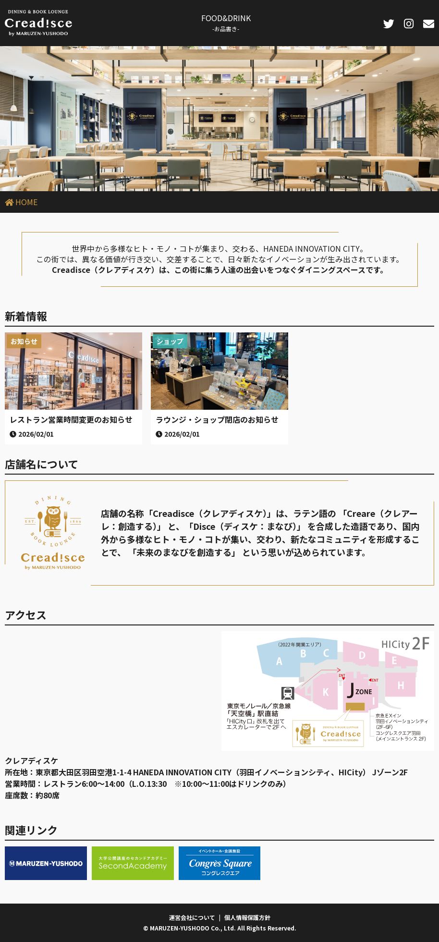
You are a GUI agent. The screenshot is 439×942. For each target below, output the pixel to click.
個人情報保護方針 (247, 917)
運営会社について (192, 917)
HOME (26, 202)
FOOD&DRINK (226, 22)
